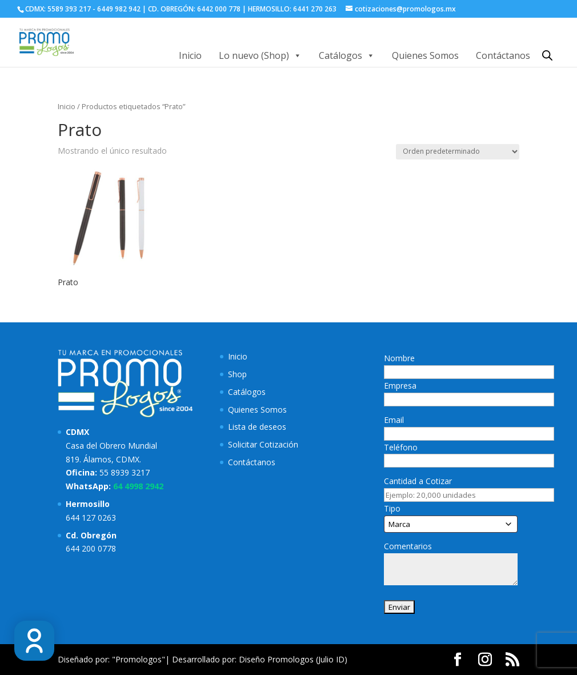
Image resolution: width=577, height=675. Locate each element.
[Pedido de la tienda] (457, 151)
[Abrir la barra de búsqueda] (547, 55)
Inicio (190, 55)
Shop (237, 374)
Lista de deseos (257, 426)
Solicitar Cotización (263, 444)
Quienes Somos (425, 55)
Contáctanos (503, 55)
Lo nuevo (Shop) (260, 55)
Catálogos (347, 55)
